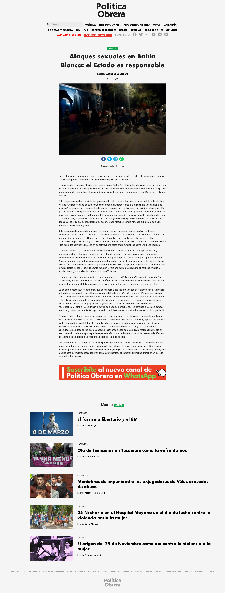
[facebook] (103, 159)
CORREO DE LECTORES (103, 30)
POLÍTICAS (90, 25)
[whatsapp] (121, 159)
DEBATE (123, 30)
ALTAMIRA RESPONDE (69, 35)
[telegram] (115, 159)
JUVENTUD (82, 30)
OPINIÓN (171, 30)
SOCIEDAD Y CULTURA (60, 30)
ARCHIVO (136, 30)
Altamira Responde (204, 571)
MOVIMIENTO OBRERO (137, 25)
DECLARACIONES (153, 30)
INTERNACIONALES (110, 25)
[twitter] (109, 159)
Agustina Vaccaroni (117, 74)
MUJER (156, 25)
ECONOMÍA (170, 25)
